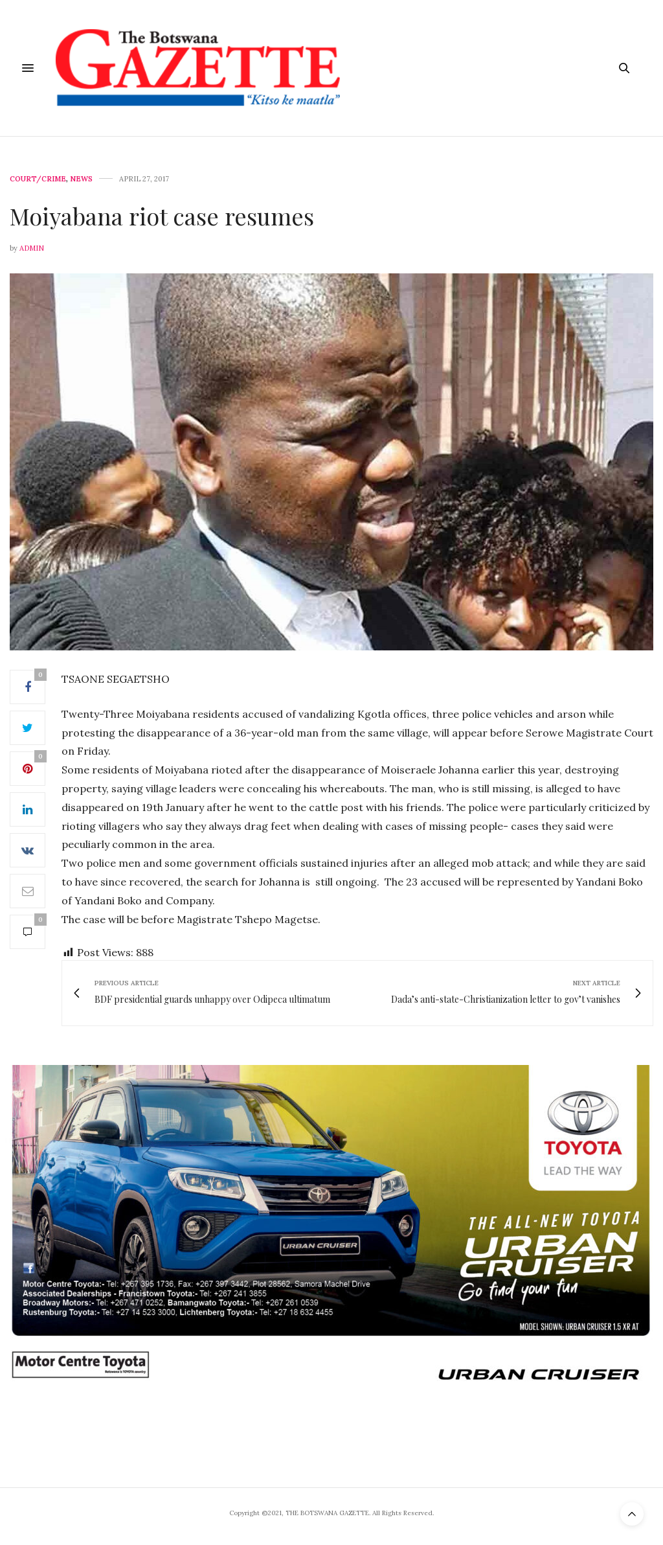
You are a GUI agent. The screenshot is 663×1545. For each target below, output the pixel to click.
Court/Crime (38, 179)
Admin (31, 248)
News (81, 179)
